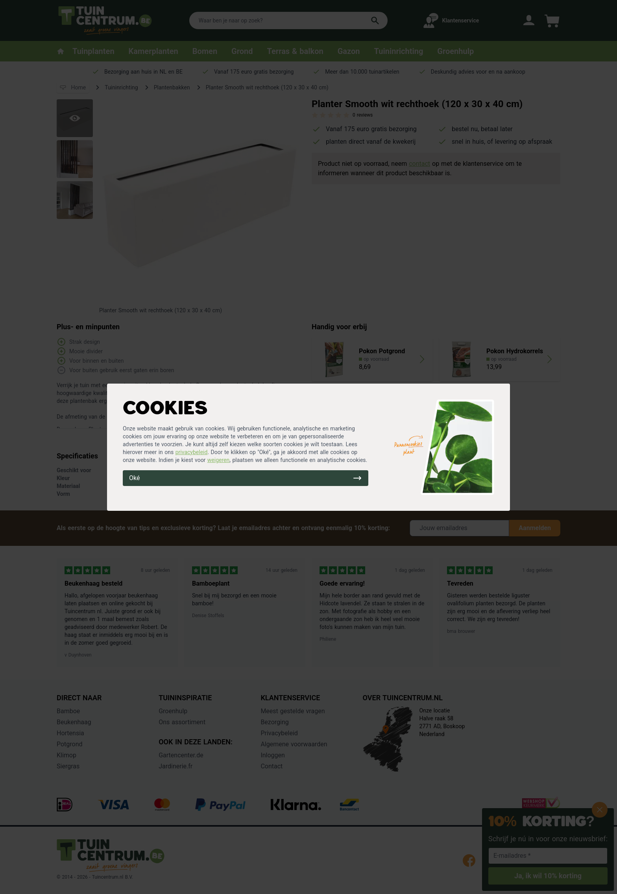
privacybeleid (191, 452)
